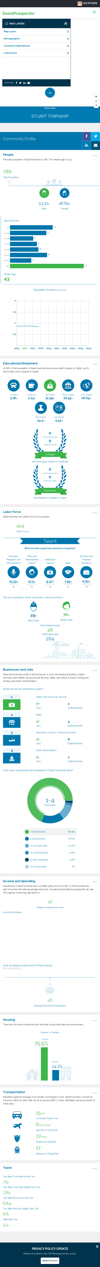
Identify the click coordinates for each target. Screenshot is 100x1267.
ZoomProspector (18, 13)
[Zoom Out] (96, 101)
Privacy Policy (50, 1261)
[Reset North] (96, 105)
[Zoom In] (96, 96)
